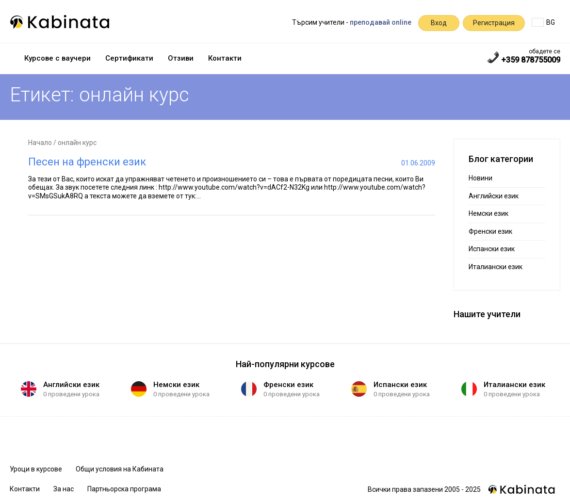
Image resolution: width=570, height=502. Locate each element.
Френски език (490, 231)
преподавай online (380, 22)
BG (543, 22)
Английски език (494, 196)
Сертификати (129, 58)
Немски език (488, 213)
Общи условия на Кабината (119, 469)
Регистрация (494, 23)
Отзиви (181, 58)
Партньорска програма (124, 489)
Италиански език (495, 267)
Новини (480, 178)
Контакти (225, 58)
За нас (63, 489)
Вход (439, 23)
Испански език (492, 249)
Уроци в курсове (36, 469)
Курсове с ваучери (57, 58)
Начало (40, 142)
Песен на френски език (87, 162)
